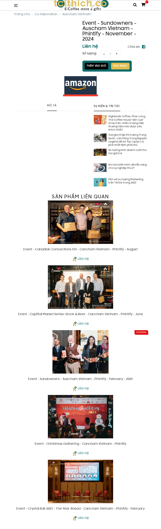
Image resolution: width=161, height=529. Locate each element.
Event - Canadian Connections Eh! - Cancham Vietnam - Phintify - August (80, 249)
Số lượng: (89, 53)
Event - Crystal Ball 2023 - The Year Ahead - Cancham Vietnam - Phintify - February (80, 509)
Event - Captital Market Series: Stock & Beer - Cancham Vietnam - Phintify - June (80, 314)
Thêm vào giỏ (96, 66)
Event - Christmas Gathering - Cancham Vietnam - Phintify (80, 444)
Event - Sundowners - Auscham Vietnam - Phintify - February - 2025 (80, 379)
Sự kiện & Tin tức (107, 106)
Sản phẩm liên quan (80, 197)
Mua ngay (120, 66)
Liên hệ (83, 259)
